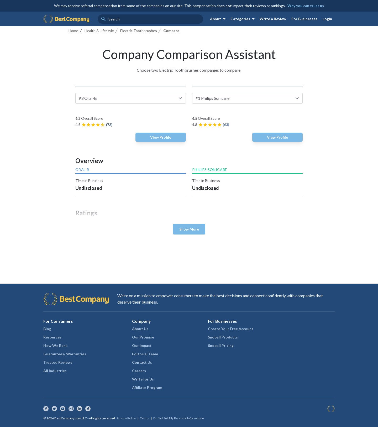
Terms (144, 418)
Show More (189, 229)
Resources (52, 337)
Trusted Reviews (57, 362)
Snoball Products (223, 337)
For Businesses (304, 19)
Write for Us (143, 379)
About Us (140, 328)
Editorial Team (145, 354)
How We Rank (55, 345)
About (218, 19)
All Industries (55, 370)
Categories (243, 19)
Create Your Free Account (230, 328)
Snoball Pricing (221, 345)
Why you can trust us (305, 5)
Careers (139, 370)
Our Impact (142, 345)
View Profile (160, 137)
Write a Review (273, 19)
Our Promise (143, 337)
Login (327, 19)
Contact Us (142, 362)
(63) (226, 124)
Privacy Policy (126, 418)
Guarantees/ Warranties (64, 354)
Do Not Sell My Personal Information (178, 418)
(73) (109, 124)
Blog (47, 328)
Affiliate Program (147, 387)
